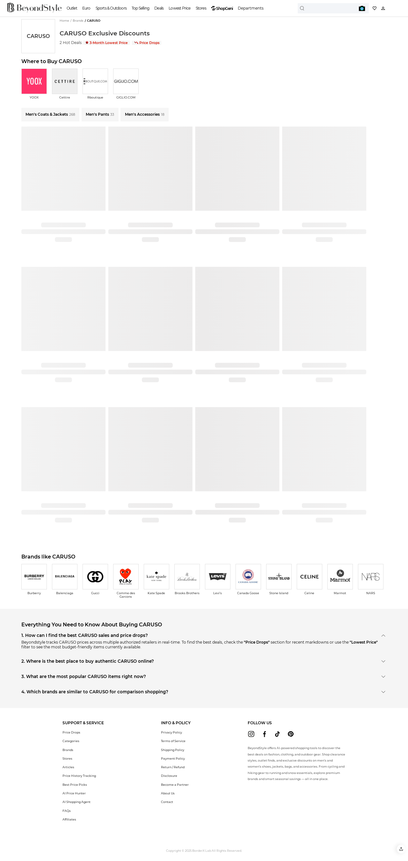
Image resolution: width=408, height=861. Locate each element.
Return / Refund (173, 767)
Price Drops (146, 43)
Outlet (72, 8)
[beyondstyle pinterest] (290, 734)
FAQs (66, 811)
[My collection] (374, 8)
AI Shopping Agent (76, 802)
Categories (70, 741)
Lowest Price (179, 8)
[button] (401, 849)
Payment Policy (173, 758)
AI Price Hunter (74, 793)
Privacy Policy (171, 732)
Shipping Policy (172, 750)
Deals (159, 8)
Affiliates (69, 819)
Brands (67, 750)
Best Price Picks (74, 784)
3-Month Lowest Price (106, 43)
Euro (86, 8)
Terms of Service (173, 741)
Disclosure (169, 775)
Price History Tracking (79, 775)
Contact (167, 802)
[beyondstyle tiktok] (277, 734)
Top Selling (140, 8)
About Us (168, 793)
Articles (68, 767)
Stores (201, 8)
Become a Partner (175, 784)
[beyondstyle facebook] (264, 734)
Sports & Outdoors (111, 8)
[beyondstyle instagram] (251, 734)
